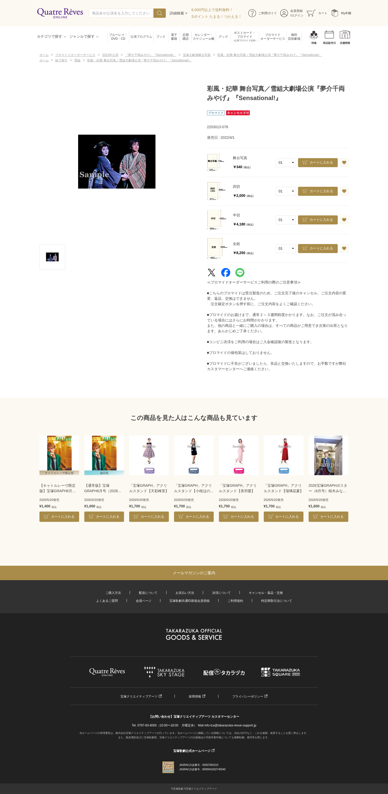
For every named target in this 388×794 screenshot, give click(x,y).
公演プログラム (141, 36)
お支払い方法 (185, 593)
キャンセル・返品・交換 (266, 593)
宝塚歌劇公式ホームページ (191, 751)
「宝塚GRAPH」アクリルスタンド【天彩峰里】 (149, 488)
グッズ (223, 36)
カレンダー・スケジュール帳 (203, 36)
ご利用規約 (235, 601)
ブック (161, 36)
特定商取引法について (276, 601)
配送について (148, 593)
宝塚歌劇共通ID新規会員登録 (189, 601)
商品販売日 (329, 43)
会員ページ (143, 601)
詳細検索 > (178, 13)
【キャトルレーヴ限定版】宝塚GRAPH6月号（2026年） (57, 488)
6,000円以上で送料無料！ (212, 10)
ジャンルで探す (82, 36)
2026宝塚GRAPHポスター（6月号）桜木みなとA (328, 488)
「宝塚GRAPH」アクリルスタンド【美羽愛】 (238, 488)
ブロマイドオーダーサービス (272, 36)
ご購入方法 (113, 593)
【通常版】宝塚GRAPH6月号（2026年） (101, 488)
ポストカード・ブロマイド (245, 37)
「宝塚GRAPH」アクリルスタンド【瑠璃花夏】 (283, 488)
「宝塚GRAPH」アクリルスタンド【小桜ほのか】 (193, 488)
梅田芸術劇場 (294, 36)
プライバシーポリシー (247, 696)
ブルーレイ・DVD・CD (118, 36)
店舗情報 (345, 43)
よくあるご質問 (107, 601)
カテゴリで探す (49, 36)
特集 (314, 43)
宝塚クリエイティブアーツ (139, 696)
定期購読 (186, 36)
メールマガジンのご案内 (194, 573)
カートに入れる (321, 162)
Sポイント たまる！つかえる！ (217, 16)
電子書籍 (174, 36)
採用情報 (195, 696)
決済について (221, 593)
